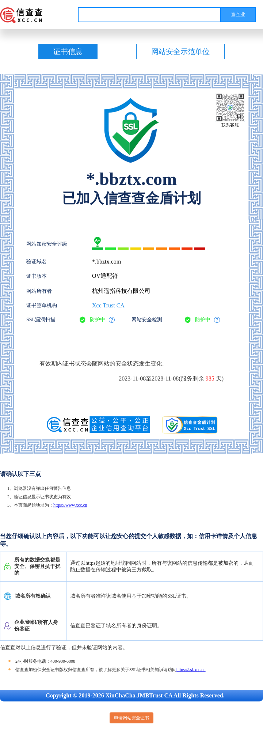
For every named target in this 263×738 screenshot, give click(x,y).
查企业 (238, 14)
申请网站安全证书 (131, 717)
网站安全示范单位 (180, 52)
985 (210, 378)
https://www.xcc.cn (70, 505)
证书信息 (68, 52)
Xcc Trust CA (108, 305)
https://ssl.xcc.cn (191, 669)
